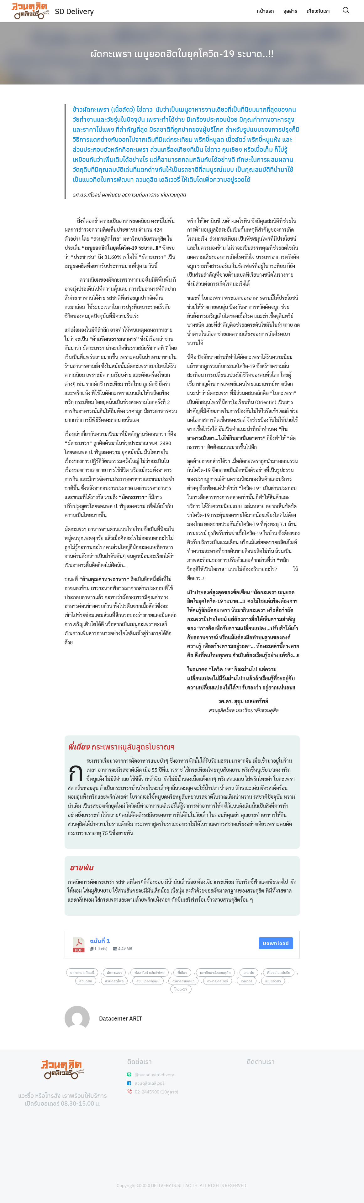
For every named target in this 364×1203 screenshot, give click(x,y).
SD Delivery (74, 11)
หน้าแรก (265, 10)
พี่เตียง (182, 972)
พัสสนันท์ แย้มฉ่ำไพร (150, 972)
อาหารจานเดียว (183, 980)
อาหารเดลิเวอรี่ (217, 980)
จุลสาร (290, 10)
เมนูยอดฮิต (273, 980)
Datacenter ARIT (120, 1018)
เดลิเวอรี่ (246, 980)
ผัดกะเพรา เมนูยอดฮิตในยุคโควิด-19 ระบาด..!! (182, 53)
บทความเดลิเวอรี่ (82, 972)
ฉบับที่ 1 (100, 941)
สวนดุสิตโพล (114, 980)
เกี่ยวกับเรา (318, 10)
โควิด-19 (180, 988)
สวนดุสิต (85, 980)
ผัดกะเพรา (114, 972)
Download (276, 943)
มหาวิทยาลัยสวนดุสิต (215, 972)
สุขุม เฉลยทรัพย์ (148, 980)
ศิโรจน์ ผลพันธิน (278, 972)
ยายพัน (249, 972)
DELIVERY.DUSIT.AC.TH (174, 1185)
